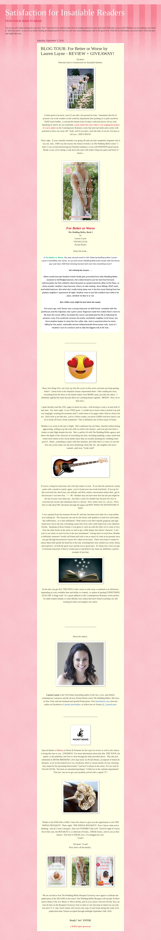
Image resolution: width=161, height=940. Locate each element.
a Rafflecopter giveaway (80, 926)
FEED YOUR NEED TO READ (23, 20)
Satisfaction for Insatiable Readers (65, 12)
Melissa (60, 750)
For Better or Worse (80, 228)
